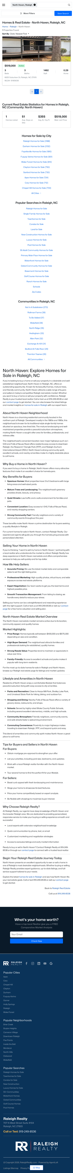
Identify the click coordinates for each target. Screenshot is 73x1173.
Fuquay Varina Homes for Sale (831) (36, 156)
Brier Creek (8, 1024)
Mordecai (7, 1048)
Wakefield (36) (36, 323)
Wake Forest (8, 1012)
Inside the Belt (9, 1044)
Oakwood (7, 1056)
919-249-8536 (64, 893)
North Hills (8, 1052)
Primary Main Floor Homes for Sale (36, 255)
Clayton (6, 988)
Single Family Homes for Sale (36, 213)
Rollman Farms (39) (36, 312)
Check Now (36, 941)
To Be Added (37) (36, 317)
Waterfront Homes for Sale (36, 260)
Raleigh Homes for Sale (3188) (36, 141)
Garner (6, 1000)
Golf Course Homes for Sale (36, 276)
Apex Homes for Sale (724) (36, 177)
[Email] (36, 934)
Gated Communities (12, 1100)
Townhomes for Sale (36, 219)
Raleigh (6, 1008)
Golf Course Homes (12, 1104)
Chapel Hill (8, 984)
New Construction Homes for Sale (36, 234)
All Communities (36, 359)
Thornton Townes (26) (36, 354)
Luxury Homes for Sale (36, 240)
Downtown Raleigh (11, 1036)
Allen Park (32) (36, 338)
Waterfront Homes (11, 1096)
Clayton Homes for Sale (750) (36, 167)
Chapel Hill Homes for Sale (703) (36, 188)
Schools (36, 286)
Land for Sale (36, 229)
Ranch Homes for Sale (37, 281)
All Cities (36, 193)
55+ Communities (11, 1092)
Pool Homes (8, 1108)
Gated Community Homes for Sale (36, 266)
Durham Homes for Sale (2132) (36, 146)
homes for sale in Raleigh (35, 405)
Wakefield (7, 1060)
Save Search (63, 13)
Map (36, 1167)
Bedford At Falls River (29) (36, 349)
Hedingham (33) (36, 333)
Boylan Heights (10, 1028)
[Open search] (55, 5)
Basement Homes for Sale (36, 271)
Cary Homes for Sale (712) (36, 183)
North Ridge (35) (36, 328)
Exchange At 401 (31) (36, 343)
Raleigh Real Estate (61, 888)
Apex (5, 977)
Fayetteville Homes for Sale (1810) (37, 151)
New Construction (11, 1084)
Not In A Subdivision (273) (36, 307)
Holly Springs (9, 1004)
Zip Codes (36, 292)
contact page (12, 402)
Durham (7, 992)
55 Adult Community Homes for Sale (36, 250)
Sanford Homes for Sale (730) (36, 172)
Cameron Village (10, 1032)
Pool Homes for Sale (36, 245)
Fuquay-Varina (9, 996)
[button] (3, 4)
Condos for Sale (36, 224)
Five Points (8, 1040)
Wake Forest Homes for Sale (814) (36, 162)
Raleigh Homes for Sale (36, 208)
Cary (5, 981)
